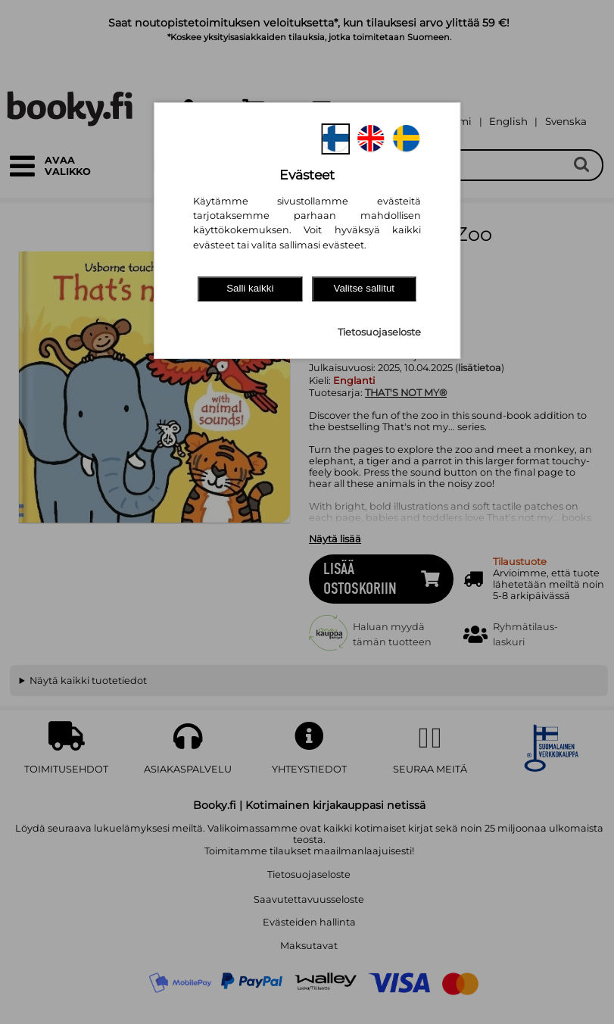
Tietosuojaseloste (379, 332)
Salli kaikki (249, 288)
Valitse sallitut (364, 288)
